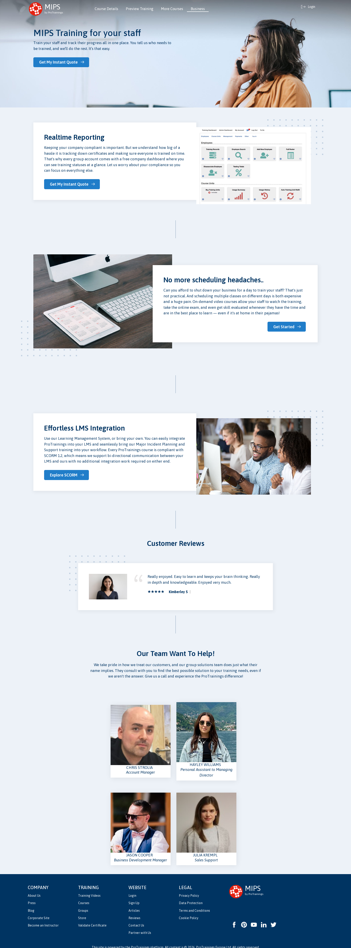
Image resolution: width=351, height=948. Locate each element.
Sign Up (133, 895)
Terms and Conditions (194, 903)
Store (82, 910)
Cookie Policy (188, 910)
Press (32, 895)
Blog (31, 903)
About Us (34, 888)
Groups (83, 903)
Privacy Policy (189, 888)
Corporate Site (38, 910)
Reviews (134, 910)
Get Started (283, 326)
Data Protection (191, 895)
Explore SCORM (65, 474)
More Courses (172, 9)
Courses (83, 895)
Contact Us (136, 917)
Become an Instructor (43, 917)
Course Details (106, 9)
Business (198, 9)
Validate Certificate (92, 917)
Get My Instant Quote (59, 62)
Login (132, 888)
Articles (134, 903)
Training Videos (89, 888)
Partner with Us (139, 925)
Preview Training (139, 9)
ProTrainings (140, 939)
